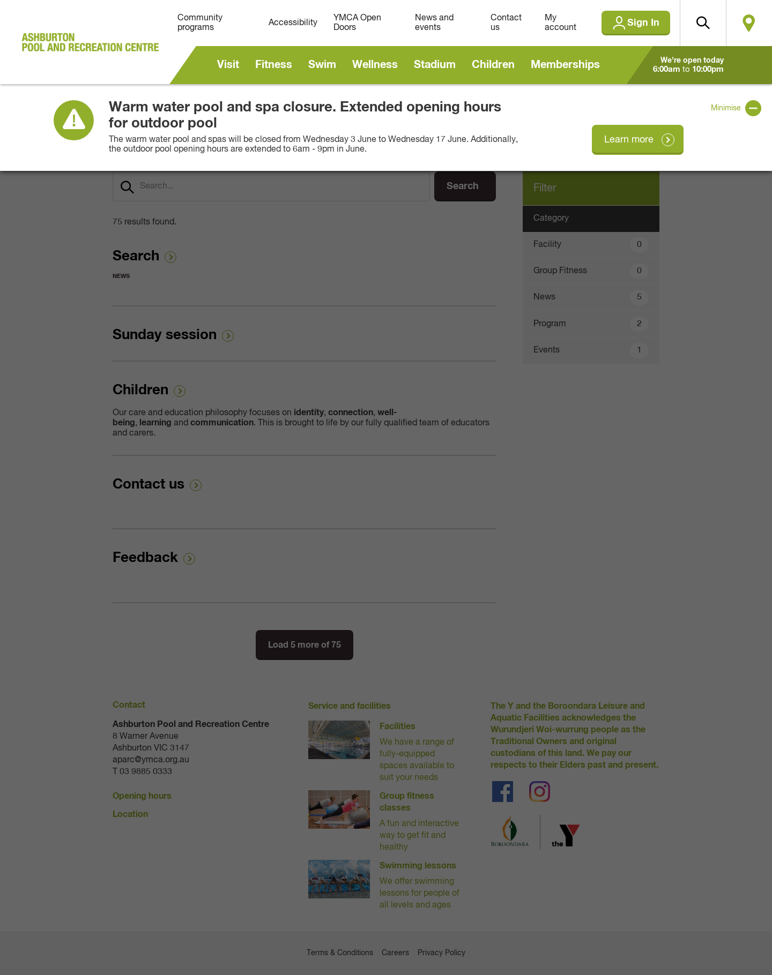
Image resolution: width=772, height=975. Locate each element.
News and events (434, 23)
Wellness (375, 64)
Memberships (565, 64)
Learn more (629, 140)
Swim (322, 64)
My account (560, 23)
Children (493, 64)
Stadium (435, 64)
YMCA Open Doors (357, 23)
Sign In (643, 23)
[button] (703, 23)
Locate (749, 23)
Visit (228, 64)
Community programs (199, 23)
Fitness (273, 64)
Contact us (506, 23)
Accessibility (293, 23)
